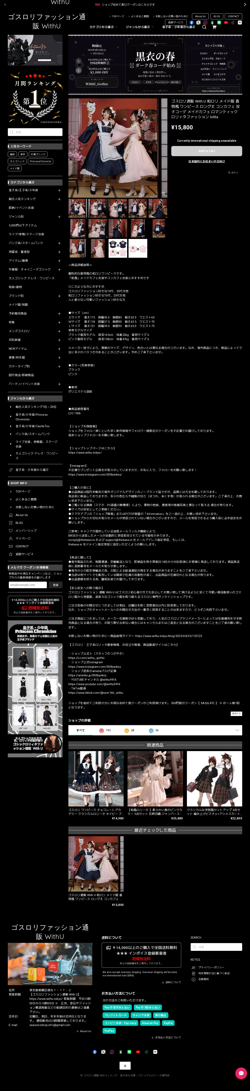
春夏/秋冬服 (17, 357)
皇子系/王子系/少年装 (23, 190)
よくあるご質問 (140, 16)
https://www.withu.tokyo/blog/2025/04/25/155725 (168, 636)
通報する (236, 713)
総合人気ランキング (22, 199)
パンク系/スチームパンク (26, 243)
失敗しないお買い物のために (171, 16)
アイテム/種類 (18, 260)
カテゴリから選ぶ (104, 27)
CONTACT (233, 16)
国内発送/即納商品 (21, 375)
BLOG (217, 16)
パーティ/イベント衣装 (24, 384)
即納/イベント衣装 (21, 208)
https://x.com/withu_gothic (86, 658)
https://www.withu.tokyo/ (85, 452)
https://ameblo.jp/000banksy (87, 675)
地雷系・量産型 (19, 252)
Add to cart (207, 151)
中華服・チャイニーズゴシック (30, 269)
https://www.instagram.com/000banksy (94, 666)
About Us (200, 16)
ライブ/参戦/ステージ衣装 (26, 234)
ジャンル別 (16, 216)
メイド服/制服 (18, 304)
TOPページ (118, 16)
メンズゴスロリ (19, 331)
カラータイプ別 (19, 366)
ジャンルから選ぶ (140, 27)
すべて (80, 730)
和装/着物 (15, 287)
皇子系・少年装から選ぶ (178, 27)
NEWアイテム (18, 348)
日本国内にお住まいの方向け (206, 161)
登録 (55, 584)
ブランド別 (16, 296)
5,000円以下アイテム (23, 225)
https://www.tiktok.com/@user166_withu (95, 693)
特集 (12, 322)
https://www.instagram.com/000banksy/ (95, 474)
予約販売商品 (18, 313)
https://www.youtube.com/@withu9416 (94, 684)
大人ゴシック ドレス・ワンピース (31, 278)
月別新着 (15, 340)
